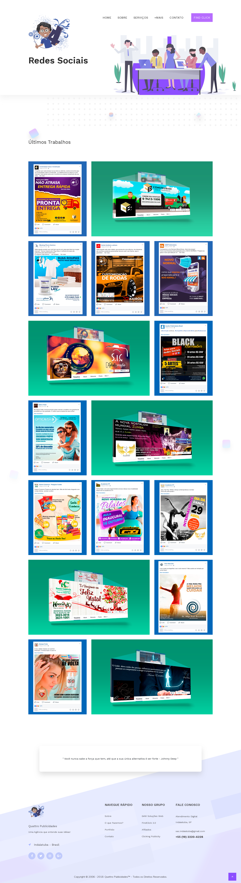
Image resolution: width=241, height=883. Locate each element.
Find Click (202, 17)
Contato (176, 17)
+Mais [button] (158, 17)
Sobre (122, 17)
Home (107, 17)
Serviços (140, 17)
